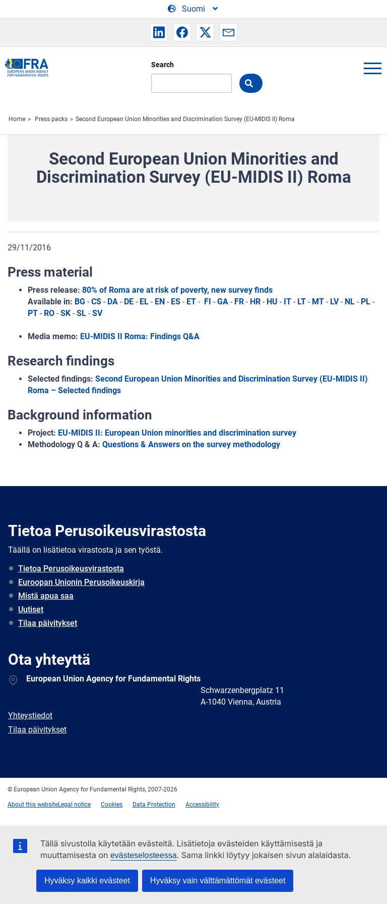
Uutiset (30, 609)
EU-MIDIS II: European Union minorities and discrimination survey (177, 433)
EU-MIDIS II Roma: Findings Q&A (140, 336)
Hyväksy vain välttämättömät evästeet (218, 880)
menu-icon (372, 68)
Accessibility (202, 804)
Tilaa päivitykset (47, 623)
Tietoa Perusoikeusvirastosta (71, 568)
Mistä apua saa (46, 596)
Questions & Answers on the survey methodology (191, 444)
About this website (33, 804)
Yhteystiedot (30, 715)
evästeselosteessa (143, 855)
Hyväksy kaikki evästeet (87, 880)
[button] (159, 32)
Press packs (51, 119)
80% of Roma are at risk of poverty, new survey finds (177, 290)
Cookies (111, 804)
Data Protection (154, 804)
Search (162, 65)
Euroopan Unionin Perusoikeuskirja (81, 582)
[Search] (191, 83)
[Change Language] (193, 9)
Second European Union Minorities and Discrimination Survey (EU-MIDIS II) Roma (185, 119)
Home (17, 119)
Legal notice (74, 804)
